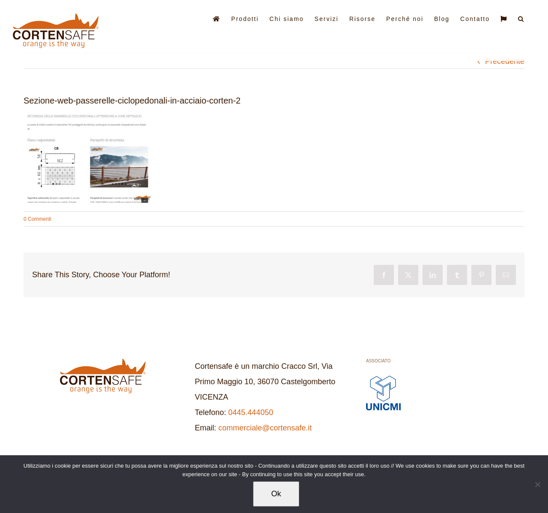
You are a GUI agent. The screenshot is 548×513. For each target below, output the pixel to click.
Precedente (504, 61)
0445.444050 (250, 412)
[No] (537, 484)
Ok (276, 493)
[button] (521, 18)
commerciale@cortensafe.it (265, 428)
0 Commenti (37, 219)
